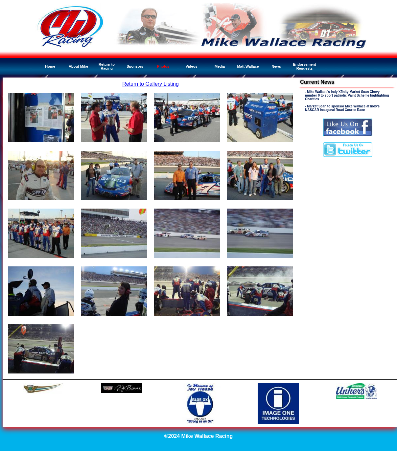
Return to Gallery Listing (150, 84)
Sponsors (135, 66)
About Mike (78, 66)
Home (50, 66)
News (276, 66)
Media (220, 66)
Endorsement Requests (304, 66)
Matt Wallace (248, 66)
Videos (192, 66)
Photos (163, 66)
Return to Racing (107, 66)
